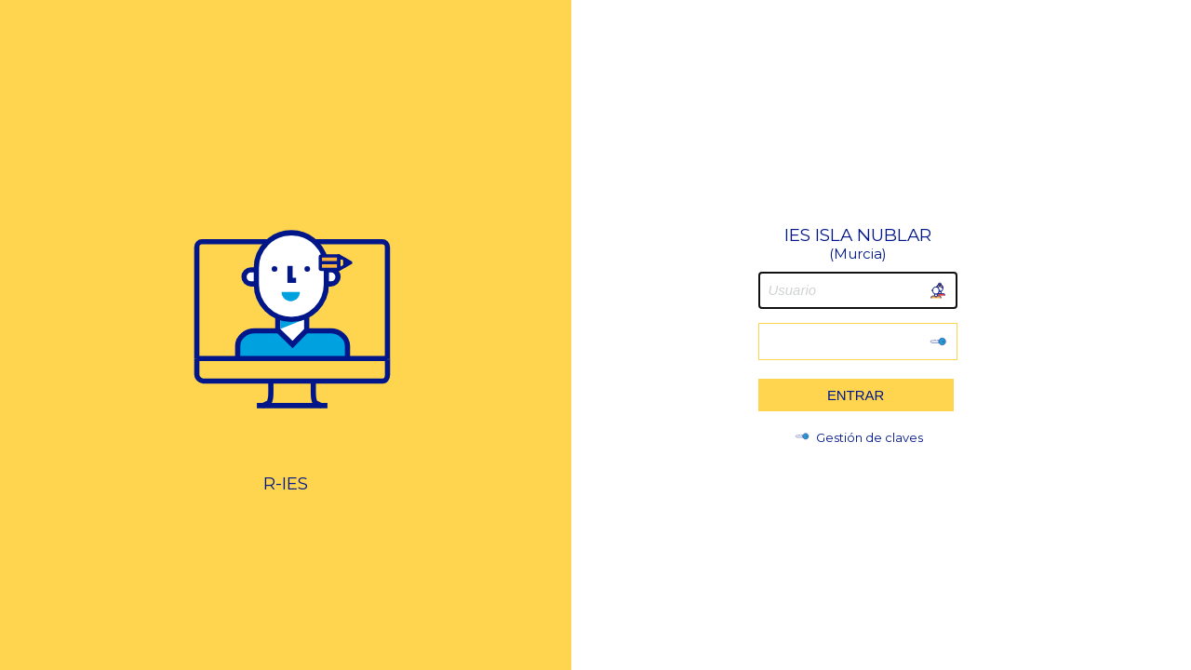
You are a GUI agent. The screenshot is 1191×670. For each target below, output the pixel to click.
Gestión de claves (858, 437)
